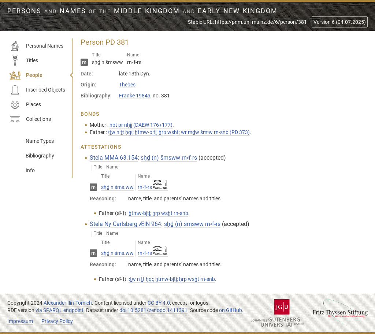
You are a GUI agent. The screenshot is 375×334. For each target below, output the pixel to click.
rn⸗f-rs (153, 187)
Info (30, 170)
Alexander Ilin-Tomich (68, 303)
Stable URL (247, 22)
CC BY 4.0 (159, 303)
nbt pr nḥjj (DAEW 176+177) (140, 125)
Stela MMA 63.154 (114, 157)
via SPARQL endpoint (59, 310)
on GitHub (230, 310)
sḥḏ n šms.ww (117, 187)
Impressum (20, 321)
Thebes (127, 85)
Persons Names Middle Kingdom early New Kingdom (142, 11)
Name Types (40, 141)
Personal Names (36, 46)
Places (25, 104)
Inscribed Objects (37, 90)
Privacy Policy (57, 321)
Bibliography (40, 156)
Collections (30, 119)
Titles (24, 60)
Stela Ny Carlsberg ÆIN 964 (125, 223)
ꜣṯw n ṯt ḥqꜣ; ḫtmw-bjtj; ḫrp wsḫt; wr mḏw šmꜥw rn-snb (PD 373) (179, 132)
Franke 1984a (135, 96)
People (26, 75)
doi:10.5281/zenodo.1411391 (153, 310)
